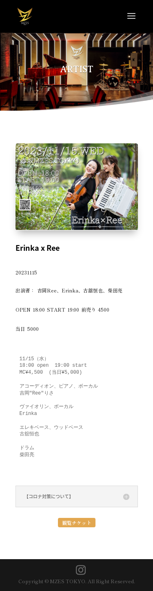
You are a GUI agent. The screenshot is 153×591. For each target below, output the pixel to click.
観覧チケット (76, 522)
